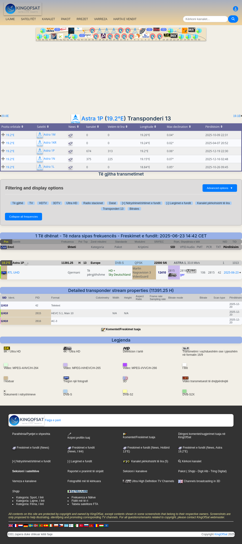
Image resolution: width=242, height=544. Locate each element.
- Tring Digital (217, 471)
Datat (112, 203)
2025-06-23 (231, 272)
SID (172, 247)
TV (31, 203)
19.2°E (115, 118)
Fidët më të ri (80, 500)
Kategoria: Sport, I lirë (30, 497)
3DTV (56, 203)
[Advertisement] (121, 76)
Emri (11, 247)
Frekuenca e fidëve (84, 497)
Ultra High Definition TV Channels (148, 481)
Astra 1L (49, 167)
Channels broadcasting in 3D (199, 481)
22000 (158, 263)
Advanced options (220, 188)
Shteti (72, 247)
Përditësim (231, 247)
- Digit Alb (201, 471)
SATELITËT (28, 19)
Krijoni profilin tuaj (79, 436)
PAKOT (66, 19)
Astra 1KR (50, 143)
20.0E (5, 116)
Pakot (182, 471)
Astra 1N (49, 159)
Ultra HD (71, 203)
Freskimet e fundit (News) (30, 447)
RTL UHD (14, 272)
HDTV (43, 203)
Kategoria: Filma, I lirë (30, 504)
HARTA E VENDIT (125, 19)
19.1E (237, 116)
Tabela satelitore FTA (85, 504)
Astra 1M (50, 135)
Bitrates (134, 208)
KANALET (48, 19)
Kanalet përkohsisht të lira (213, 203)
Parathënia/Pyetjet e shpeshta (31, 434)
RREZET (82, 19)
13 (84, 263)
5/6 (165, 263)
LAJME (10, 19)
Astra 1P (92, 118)
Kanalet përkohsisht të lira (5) (145, 461)
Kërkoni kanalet (189, 461)
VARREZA (100, 19)
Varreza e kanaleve (24, 481)
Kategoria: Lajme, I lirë (30, 500)
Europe (95, 263)
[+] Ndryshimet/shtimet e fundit (141, 203)
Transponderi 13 (113, 208)
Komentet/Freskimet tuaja (123, 329)
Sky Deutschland (120, 275)
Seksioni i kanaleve (135, 471)
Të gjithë (17, 203)
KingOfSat (221, 534)
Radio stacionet (93, 203)
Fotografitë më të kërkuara (84, 481)
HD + (112, 271)
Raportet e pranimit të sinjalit (86, 471)
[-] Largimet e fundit (179, 203)
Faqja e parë (35, 420)
